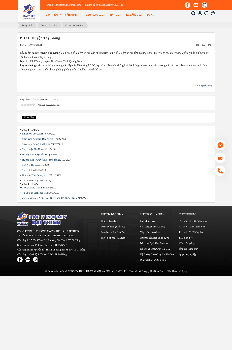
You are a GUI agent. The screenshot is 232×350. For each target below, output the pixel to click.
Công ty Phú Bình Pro (152, 345)
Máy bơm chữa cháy (150, 306)
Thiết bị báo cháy (109, 295)
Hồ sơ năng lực (93, 14)
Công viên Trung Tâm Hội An (36, 218)
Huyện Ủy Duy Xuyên (32, 208)
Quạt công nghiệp (187, 328)
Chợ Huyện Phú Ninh (32, 223)
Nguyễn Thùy (206, 160)
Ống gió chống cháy (188, 323)
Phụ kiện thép (186, 312)
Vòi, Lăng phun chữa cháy (152, 301)
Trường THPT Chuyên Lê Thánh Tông (40, 234)
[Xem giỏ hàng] (213, 14)
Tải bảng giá (133, 14)
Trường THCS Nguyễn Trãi (35, 228)
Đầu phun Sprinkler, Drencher (154, 317)
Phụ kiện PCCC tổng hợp (191, 306)
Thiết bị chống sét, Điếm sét (114, 312)
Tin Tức (114, 14)
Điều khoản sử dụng (177, 345)
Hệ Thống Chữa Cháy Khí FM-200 (157, 328)
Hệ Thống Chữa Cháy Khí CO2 (155, 323)
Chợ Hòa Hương (30, 255)
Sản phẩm (71, 14)
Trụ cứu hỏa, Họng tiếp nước (154, 312)
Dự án (150, 14)
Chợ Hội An (28, 244)
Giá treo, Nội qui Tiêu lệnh (192, 301)
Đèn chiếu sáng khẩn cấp (113, 301)
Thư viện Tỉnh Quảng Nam (35, 249)
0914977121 (117, 5)
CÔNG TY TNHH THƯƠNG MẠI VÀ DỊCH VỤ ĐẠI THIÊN (97, 345)
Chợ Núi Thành (29, 239)
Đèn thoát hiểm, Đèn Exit (113, 306)
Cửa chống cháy (187, 317)
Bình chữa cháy (147, 295)
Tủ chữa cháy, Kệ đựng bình (193, 295)
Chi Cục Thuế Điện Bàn (33, 262)
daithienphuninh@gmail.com (67, 5)
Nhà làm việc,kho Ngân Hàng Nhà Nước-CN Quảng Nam (49, 272)
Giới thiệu (53, 14)
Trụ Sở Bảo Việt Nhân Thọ (34, 267)
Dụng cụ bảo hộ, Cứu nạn (153, 334)
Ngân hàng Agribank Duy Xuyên (37, 213)
